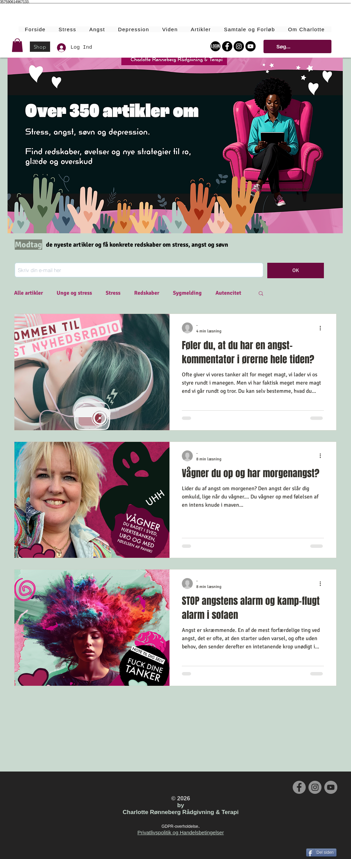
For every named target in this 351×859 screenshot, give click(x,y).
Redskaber (146, 293)
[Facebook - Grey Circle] (299, 787)
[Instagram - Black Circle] (239, 46)
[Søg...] (297, 46)
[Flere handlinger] (323, 328)
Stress (113, 293)
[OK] (295, 270)
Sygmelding (187, 293)
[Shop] (40, 47)
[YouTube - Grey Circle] (330, 787)
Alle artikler (28, 293)
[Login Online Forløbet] (215, 46)
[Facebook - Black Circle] (227, 46)
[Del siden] (321, 852)
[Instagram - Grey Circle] (314, 787)
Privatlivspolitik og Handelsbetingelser (181, 832)
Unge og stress (74, 293)
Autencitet (228, 293)
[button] (17, 45)
